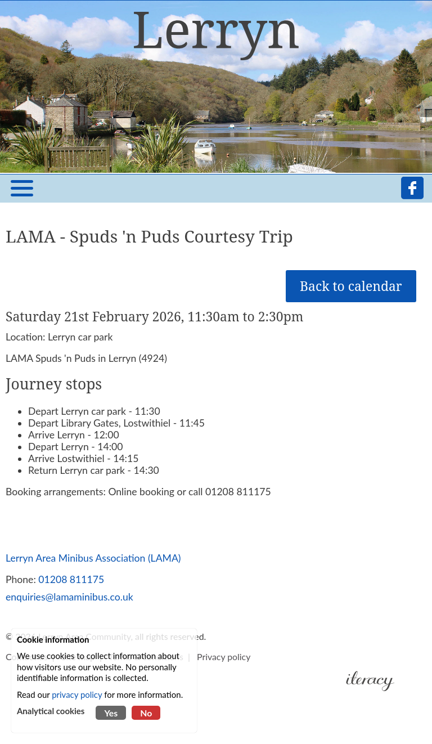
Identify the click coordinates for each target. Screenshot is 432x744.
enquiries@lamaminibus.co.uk (69, 597)
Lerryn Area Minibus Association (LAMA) (93, 558)
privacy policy (77, 694)
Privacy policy (223, 656)
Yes (111, 712)
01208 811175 (71, 579)
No (146, 712)
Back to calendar (351, 286)
